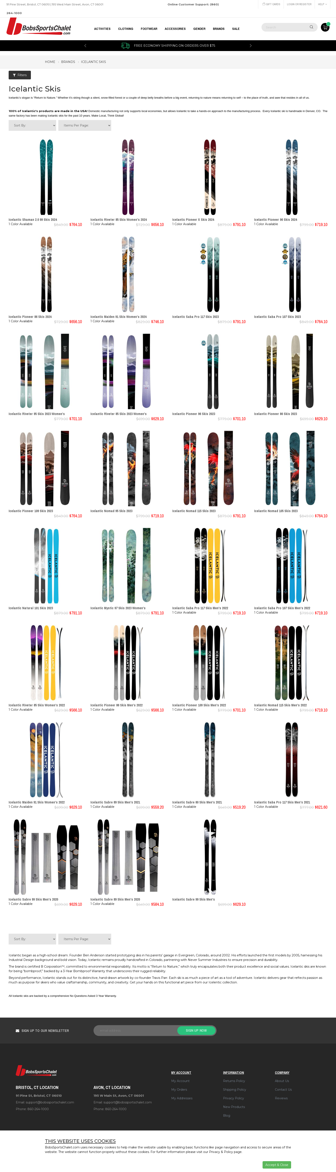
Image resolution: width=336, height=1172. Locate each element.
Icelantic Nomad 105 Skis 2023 (276, 510)
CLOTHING (125, 28)
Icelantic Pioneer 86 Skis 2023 (275, 413)
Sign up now (196, 1030)
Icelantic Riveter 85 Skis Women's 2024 (118, 219)
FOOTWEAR (149, 28)
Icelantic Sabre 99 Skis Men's (193, 899)
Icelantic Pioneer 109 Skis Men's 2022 (199, 705)
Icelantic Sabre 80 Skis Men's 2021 (197, 802)
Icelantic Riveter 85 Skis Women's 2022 (37, 705)
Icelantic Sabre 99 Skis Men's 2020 (33, 899)
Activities (102, 28)
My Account (180, 1081)
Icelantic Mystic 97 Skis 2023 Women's (118, 608)
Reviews (281, 1098)
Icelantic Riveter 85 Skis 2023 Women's (118, 413)
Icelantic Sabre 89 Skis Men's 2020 (115, 899)
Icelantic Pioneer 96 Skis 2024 (275, 219)
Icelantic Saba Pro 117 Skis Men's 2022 (200, 608)
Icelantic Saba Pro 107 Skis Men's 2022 (282, 608)
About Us (282, 1081)
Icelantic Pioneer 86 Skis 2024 (30, 316)
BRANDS (219, 28)
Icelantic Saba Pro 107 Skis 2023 (277, 316)
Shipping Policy (234, 1090)
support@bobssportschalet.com (50, 1102)
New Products (234, 1107)
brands (68, 62)
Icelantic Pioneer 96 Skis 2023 (193, 413)
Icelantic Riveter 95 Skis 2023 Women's (37, 413)
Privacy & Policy (221, 1152)
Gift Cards (271, 4)
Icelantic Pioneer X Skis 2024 (193, 219)
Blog (226, 1115)
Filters (20, 75)
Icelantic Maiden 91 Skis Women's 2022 (37, 802)
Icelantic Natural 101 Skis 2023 (31, 608)
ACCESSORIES (175, 28)
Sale (236, 28)
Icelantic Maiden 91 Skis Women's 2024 (118, 316)
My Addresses (181, 1098)
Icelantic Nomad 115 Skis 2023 (194, 510)
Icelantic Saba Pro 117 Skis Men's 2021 (282, 802)
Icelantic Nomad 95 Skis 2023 (111, 510)
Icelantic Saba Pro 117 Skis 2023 (195, 316)
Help (322, 4)
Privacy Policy (233, 1098)
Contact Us (283, 1090)
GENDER (199, 28)
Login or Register (298, 4)
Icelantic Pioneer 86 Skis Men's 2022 (116, 705)
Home (50, 62)
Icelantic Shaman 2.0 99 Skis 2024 (33, 219)
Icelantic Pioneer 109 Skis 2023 (31, 510)
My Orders (179, 1090)
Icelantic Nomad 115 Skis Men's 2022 (280, 705)
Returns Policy (234, 1081)
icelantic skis (93, 62)
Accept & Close (276, 1165)
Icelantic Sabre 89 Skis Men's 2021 (115, 802)
